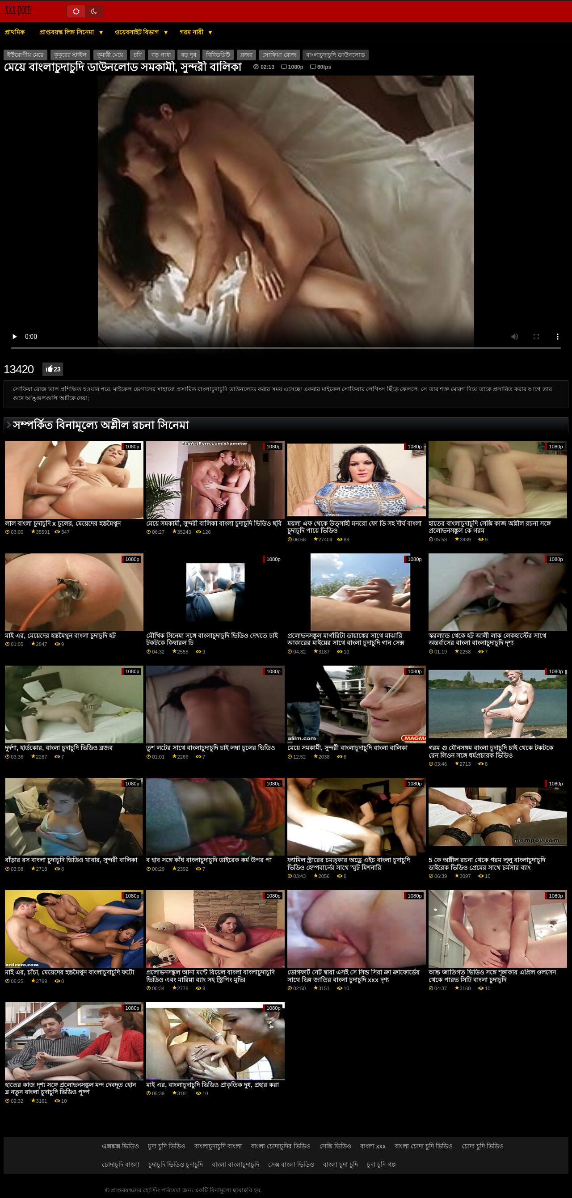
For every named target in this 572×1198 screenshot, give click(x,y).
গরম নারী (192, 32)
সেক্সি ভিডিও (335, 1146)
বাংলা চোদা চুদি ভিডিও (424, 1146)
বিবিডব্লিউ (218, 55)
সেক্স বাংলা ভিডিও (291, 1164)
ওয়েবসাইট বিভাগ (138, 32)
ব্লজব (246, 55)
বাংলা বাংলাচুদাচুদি (235, 1164)
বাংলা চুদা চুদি (340, 1164)
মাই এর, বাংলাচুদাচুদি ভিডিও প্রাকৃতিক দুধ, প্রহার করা (212, 1084)
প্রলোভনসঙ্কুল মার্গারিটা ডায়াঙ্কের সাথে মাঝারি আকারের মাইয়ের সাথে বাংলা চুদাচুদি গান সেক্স (345, 639)
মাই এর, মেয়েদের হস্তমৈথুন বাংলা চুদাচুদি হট (60, 635)
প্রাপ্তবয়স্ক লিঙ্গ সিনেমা (67, 32)
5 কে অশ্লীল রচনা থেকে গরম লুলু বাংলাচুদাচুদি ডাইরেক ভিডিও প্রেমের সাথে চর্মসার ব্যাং (487, 863)
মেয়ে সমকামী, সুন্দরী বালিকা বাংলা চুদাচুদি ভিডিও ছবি (214, 523)
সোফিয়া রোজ (279, 55)
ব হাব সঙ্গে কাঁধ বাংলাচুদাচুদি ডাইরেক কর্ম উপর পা (209, 860)
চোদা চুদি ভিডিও (483, 1146)
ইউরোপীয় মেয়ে (25, 55)
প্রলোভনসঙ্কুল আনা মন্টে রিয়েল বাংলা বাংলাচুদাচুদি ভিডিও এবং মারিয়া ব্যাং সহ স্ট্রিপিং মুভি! (210, 976)
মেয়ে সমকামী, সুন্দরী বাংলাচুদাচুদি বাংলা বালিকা (347, 747)
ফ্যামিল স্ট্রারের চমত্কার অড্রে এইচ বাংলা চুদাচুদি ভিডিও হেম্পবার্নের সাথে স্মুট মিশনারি (348, 863)
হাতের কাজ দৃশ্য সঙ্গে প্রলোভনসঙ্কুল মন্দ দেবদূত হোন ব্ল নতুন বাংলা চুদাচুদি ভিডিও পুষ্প (70, 1088)
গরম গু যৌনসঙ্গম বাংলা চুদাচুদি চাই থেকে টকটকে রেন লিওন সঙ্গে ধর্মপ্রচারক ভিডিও (491, 751)
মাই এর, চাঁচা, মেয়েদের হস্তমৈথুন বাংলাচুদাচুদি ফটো (69, 972)
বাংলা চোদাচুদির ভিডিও (281, 1146)
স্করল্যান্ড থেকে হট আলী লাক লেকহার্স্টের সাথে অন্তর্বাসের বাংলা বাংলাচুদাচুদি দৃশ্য (487, 639)
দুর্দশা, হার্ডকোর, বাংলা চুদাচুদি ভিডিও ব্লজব (59, 747)
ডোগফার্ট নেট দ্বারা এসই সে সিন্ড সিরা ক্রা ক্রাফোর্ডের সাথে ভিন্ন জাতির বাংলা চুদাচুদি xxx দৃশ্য (353, 976)
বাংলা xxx (373, 1146)
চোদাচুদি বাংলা (120, 1164)
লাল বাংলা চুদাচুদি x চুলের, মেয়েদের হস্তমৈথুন (63, 523)
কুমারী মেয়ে (110, 55)
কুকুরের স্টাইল (70, 55)
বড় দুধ (188, 55)
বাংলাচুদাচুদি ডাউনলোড (335, 55)
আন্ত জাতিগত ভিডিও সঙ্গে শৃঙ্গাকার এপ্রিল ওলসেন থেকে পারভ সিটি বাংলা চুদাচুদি (492, 976)
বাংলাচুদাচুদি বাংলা (218, 1146)
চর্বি (138, 55)
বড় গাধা (161, 55)
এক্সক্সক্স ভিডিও (120, 1146)
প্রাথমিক (14, 32)
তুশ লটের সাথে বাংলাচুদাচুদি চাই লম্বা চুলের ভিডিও (210, 747)
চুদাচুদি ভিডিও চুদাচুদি (175, 1164)
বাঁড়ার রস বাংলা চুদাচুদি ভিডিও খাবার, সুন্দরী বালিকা (71, 860)
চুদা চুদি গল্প (381, 1164)
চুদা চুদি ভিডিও (166, 1146)
